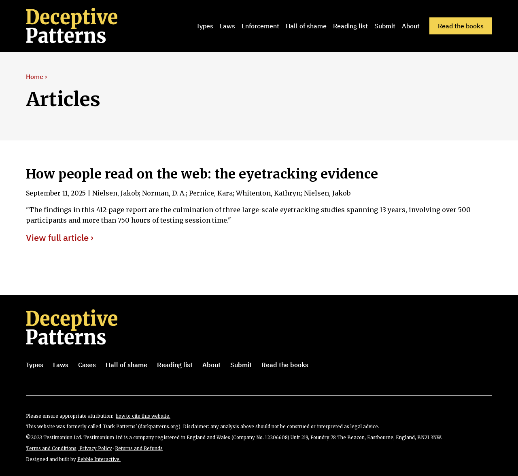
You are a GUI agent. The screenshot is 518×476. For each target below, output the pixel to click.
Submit (384, 26)
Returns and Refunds (139, 448)
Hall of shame (306, 26)
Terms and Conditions (51, 448)
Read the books (461, 26)
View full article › (59, 237)
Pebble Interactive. (99, 459)
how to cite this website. (143, 416)
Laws (227, 26)
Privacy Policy (95, 448)
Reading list (350, 26)
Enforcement (260, 26)
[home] (83, 25)
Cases (87, 365)
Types (204, 26)
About (411, 26)
